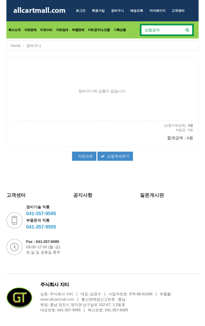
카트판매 (30, 30)
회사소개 (14, 30)
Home (16, 46)
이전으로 (85, 156)
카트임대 (62, 30)
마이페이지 (157, 11)
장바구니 (117, 11)
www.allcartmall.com (57, 299)
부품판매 (78, 30)
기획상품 (120, 30)
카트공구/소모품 (99, 30)
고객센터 (178, 11)
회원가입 (98, 11)
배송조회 (136, 11)
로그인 (80, 11)
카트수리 (46, 30)
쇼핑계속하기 (115, 156)
